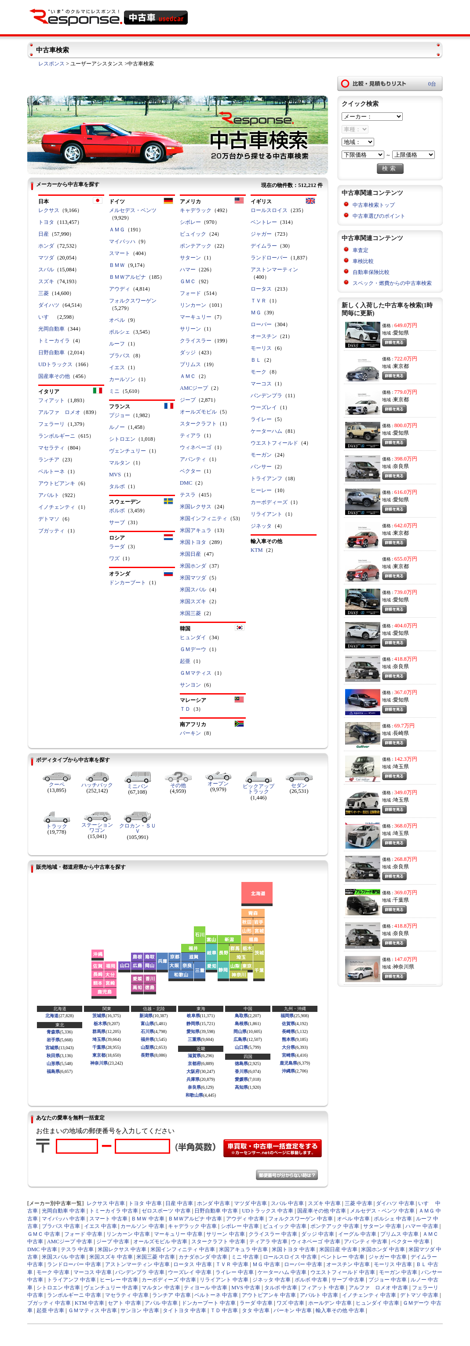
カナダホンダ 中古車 (203, 1257)
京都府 (194, 1063)
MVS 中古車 (245, 1288)
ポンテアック (195, 246)
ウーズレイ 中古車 (189, 1272)
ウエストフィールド (274, 443)
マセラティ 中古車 (127, 1295)
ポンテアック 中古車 (334, 1226)
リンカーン (193, 305)
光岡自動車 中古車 (63, 1211)
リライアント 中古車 (224, 1280)
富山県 (147, 1023)
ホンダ (46, 246)
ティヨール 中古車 (205, 1288)
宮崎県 (288, 1055)
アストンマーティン (274, 269)
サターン (190, 258)
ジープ (188, 400)
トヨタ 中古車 (144, 1203)
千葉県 (99, 1047)
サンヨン (190, 685)
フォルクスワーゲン (133, 301)
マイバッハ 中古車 (63, 1219)
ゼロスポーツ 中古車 (166, 1211)
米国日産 (190, 554)
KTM (257, 550)
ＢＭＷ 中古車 (147, 1219)
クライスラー (195, 341)
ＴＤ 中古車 (224, 1310)
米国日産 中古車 (338, 1249)
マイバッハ (122, 241)
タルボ (117, 486)
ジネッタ (261, 526)
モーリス (261, 348)
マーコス (261, 384)
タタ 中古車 (256, 1310)
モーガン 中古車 (398, 1272)
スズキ (46, 281)
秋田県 (53, 1055)
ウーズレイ (264, 407)
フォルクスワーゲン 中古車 (300, 1219)
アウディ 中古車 (245, 1219)
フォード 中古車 (83, 1234)
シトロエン (122, 439)
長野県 (147, 1055)
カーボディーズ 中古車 (169, 1280)
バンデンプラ (266, 395)
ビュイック (193, 234)
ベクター (190, 471)
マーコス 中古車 (92, 1272)
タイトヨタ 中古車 (184, 1310)
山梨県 (147, 1047)
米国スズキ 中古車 (111, 1257)
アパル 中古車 (161, 1303)
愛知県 (193, 1031)
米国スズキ (193, 601)
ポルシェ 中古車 (393, 1219)
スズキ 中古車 (324, 1203)
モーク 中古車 (52, 1272)
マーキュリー (195, 317)
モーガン (261, 455)
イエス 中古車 (100, 1226)
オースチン (264, 336)
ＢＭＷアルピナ (127, 277)
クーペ (57, 784)
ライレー (261, 419)
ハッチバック (97, 785)
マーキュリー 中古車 (178, 1234)
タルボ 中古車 (280, 1288)
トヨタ (46, 222)
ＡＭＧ (117, 230)
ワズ (114, 558)
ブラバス (119, 356)
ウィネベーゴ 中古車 (315, 1241)
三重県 (194, 1039)
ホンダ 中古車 (213, 1203)
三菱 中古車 (358, 1203)
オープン (218, 784)
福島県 (53, 1071)
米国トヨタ (193, 542)
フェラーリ (51, 424)
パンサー (261, 467)
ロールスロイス (269, 210)
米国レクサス (195, 507)
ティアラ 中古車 (268, 1241)
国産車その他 (54, 376)
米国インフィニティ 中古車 (182, 1249)
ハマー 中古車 (421, 1226)
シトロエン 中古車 (58, 1288)
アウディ (119, 289)
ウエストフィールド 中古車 (342, 1272)
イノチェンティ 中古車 (369, 1295)
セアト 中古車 (124, 1303)
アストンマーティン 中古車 (137, 1264)
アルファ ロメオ (59, 412)
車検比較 (363, 261)
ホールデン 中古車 (330, 1303)
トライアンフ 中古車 (71, 1280)
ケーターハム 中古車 (282, 1272)
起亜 (185, 661)
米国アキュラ (195, 530)
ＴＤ (185, 709)
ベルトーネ (51, 471)
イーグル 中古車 (357, 1234)
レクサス (48, 210)
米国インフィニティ (203, 518)
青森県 (53, 1031)
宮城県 (51, 1047)
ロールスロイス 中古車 (290, 1257)
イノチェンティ (56, 507)
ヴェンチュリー (127, 451)
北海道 (51, 1015)
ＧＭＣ (188, 281)
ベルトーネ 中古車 (216, 1295)
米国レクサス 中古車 (122, 1249)
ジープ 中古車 (112, 1241)
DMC (186, 483)
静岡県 (193, 1023)
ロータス (261, 289)
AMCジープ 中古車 (70, 1241)
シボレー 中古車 (240, 1226)
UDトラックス (55, 364)
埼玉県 (99, 1039)
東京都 (99, 1055)
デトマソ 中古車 (419, 1295)
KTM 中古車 (89, 1303)
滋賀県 (194, 1055)
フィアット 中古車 (323, 1288)
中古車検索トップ (374, 205)
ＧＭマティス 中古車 (92, 1310)
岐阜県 (193, 1015)
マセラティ (51, 448)
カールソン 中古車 (142, 1226)
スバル (46, 269)
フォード (190, 293)
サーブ (117, 522)
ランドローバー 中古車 (74, 1264)
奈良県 (194, 1087)
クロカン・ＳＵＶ (137, 828)
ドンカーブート (127, 582)
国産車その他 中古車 (321, 1211)
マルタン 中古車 (161, 1288)
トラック (56, 826)
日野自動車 (51, 352)
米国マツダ (193, 578)
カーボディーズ (269, 502)
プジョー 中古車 (387, 1280)
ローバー (261, 324)
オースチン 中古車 (348, 1264)
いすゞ (46, 317)
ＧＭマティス (195, 673)
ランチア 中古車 (171, 1295)
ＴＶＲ (258, 301)
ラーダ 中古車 (256, 1303)
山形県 (53, 1063)
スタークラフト (198, 424)
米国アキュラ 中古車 (243, 1249)
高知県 (241, 1087)
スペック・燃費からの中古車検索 (392, 283)
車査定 (360, 250)
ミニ (114, 391)
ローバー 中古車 (303, 1264)
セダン (299, 785)
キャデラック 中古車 (192, 1226)
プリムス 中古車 (399, 1234)
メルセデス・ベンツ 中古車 (382, 1211)
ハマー (188, 269)
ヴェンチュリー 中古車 (111, 1288)
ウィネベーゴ (195, 447)
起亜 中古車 (50, 1310)
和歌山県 (194, 1095)
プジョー (119, 415)
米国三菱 (190, 613)
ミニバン (137, 786)
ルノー (117, 427)
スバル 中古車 (287, 1203)
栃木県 (100, 1023)
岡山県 (240, 1031)
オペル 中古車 (353, 1219)
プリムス (190, 364)
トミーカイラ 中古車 (113, 1211)
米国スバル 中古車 (63, 1257)
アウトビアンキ (56, 483)
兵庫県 (193, 1079)
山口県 (241, 1047)
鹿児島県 (288, 1063)
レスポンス (51, 64)
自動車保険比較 (371, 272)
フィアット (51, 400)
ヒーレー (261, 490)
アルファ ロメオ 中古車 (378, 1288)
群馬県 (99, 1031)
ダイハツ (48, 305)
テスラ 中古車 (77, 1249)
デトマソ (48, 519)
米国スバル (193, 590)
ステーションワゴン (97, 827)
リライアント (266, 514)
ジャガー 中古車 (387, 1257)
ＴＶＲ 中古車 (231, 1264)
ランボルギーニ (56, 436)
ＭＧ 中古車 (266, 1264)
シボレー (190, 222)
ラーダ (117, 546)
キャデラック (195, 210)
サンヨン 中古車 (139, 1310)
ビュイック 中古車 (284, 1226)
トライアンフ (266, 478)
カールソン (122, 379)
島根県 (241, 1023)
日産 (43, 234)
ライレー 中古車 (234, 1272)
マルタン (119, 463)
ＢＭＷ (117, 265)
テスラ (188, 495)
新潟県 (146, 1015)
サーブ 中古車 (348, 1280)
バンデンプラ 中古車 (139, 1272)
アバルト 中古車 (319, 1295)
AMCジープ (194, 388)
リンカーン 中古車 (128, 1234)
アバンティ (193, 459)
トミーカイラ (54, 341)
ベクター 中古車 (410, 1241)
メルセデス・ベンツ (133, 210)
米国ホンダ (193, 566)
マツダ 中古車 (250, 1203)
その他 (178, 785)
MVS (115, 474)
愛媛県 (241, 1079)
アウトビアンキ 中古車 (269, 1295)
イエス (117, 367)
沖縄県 (288, 1071)
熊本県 (288, 1039)
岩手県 (53, 1039)
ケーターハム (266, 431)
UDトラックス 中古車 (267, 1211)
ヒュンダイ (193, 637)
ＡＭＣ (188, 376)
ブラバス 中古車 (61, 1226)
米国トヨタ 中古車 (293, 1249)
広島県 (240, 1039)
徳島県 (241, 1063)
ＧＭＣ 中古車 (43, 1234)
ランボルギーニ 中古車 (74, 1295)
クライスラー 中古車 (272, 1234)
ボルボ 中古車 (311, 1280)
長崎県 (288, 1031)
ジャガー (261, 234)
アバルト (48, 495)
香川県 (241, 1071)
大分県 (288, 1047)
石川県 (147, 1031)
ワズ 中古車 (290, 1303)
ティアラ (190, 435)
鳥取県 (241, 1015)
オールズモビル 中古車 (160, 1241)
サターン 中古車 (382, 1226)
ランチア (48, 460)
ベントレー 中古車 (342, 1257)
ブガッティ (51, 531)
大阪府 (193, 1071)
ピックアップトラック (258, 789)
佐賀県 (288, 1023)
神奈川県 (99, 1063)
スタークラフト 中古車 (218, 1241)
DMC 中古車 (42, 1249)
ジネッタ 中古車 (271, 1280)
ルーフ (117, 344)
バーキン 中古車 (292, 1310)
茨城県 (99, 1015)
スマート (119, 253)
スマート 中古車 (108, 1219)
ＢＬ (256, 360)
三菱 (43, 293)
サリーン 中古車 (225, 1234)
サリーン (190, 329)
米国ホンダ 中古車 (382, 1249)
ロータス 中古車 (192, 1264)
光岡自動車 (51, 329)
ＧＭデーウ (193, 649)
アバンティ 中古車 (365, 1241)
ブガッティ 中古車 (49, 1303)
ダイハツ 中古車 (395, 1203)
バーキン (190, 733)
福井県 (147, 1039)
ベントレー (264, 222)
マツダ (46, 258)
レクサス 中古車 (106, 1203)
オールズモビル (198, 412)
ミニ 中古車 (245, 1257)
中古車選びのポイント (379, 216)
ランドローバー (269, 258)
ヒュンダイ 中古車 (377, 1303)
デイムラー (264, 246)
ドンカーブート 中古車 (209, 1303)
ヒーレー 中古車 (119, 1280)
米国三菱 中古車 (155, 1257)
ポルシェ (119, 332)
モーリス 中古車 (393, 1264)
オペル (117, 320)
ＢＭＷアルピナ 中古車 (195, 1219)
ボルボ (117, 510)
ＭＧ (256, 313)
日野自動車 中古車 (216, 1211)
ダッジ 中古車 (317, 1234)
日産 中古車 (179, 1203)
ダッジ (188, 352)
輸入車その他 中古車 (340, 1310)
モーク (258, 372)
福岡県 (287, 1015)
